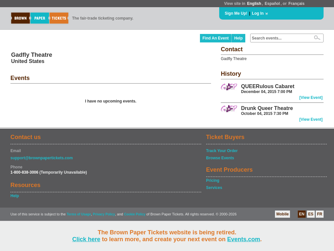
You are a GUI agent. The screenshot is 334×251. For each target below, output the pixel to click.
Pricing (213, 180)
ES (310, 214)
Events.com (243, 239)
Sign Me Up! (236, 13)
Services (214, 187)
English (254, 3)
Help (238, 38)
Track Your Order (222, 151)
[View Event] (311, 97)
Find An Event (216, 38)
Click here (86, 239)
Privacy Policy (104, 214)
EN (302, 214)
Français (296, 3)
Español (272, 3)
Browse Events (220, 158)
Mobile (282, 214)
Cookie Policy (134, 214)
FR (319, 214)
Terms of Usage (79, 214)
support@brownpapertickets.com (41, 158)
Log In (258, 13)
